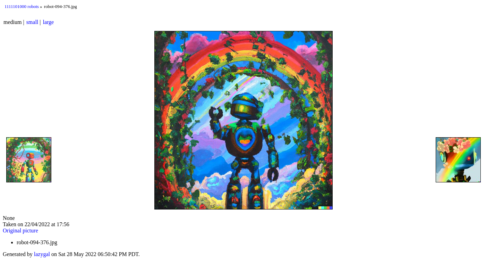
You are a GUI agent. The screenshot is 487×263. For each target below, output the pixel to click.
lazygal (42, 254)
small (32, 22)
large (48, 22)
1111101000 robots (22, 6)
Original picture (20, 230)
